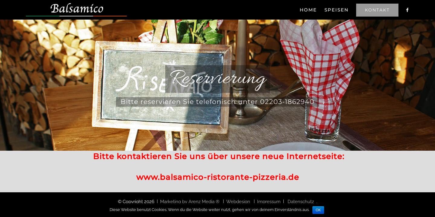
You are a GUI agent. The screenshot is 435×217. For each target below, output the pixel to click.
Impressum (269, 201)
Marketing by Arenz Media (188, 201)
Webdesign (238, 201)
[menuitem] (293, 10)
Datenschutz (301, 201)
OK (318, 210)
